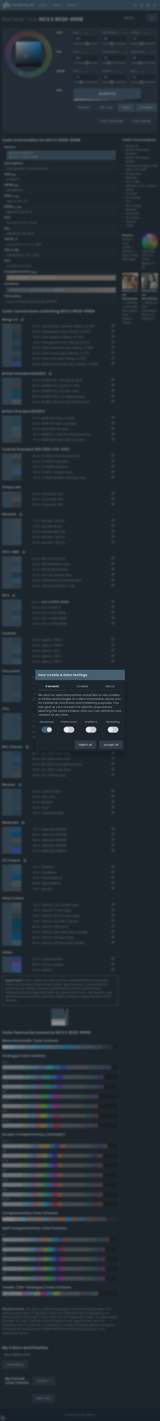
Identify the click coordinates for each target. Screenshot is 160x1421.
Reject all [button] (85, 745)
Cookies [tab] (82, 686)
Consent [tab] (52, 686)
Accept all (111, 745)
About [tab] (110, 686)
